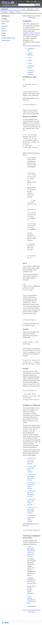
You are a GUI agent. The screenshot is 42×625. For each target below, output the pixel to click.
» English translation (30, 591)
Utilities (12, 12)
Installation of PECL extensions (31, 33)
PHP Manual (31, 17)
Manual (25, 16)
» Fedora (29, 63)
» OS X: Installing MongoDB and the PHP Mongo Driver (31, 599)
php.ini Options (5, 21)
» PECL (28, 24)
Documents (4, 9)
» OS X (29, 57)
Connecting (4, 26)
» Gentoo (29, 60)
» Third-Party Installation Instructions (30, 72)
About (18, 12)
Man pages (30, 9)
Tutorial (3, 23)
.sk (7, 2)
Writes (3, 28)
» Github (25, 126)
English (37, 1)
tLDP (36, 9)
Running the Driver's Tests (8, 38)
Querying (3, 30)
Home (23, 9)
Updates (3, 33)
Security (3, 35)
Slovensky (30, 1)
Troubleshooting (5, 40)
